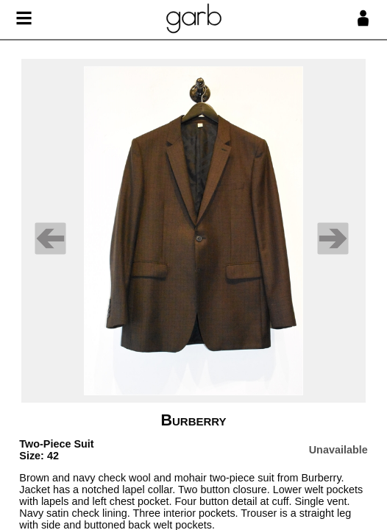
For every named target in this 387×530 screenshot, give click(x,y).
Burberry (193, 420)
